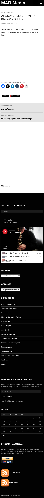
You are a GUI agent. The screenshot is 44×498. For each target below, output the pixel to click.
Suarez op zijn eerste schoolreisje (22, 117)
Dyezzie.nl (5, 313)
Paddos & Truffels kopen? (10, 343)
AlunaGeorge (22, 107)
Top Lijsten (5, 360)
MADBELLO (14, 23)
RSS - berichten (10, 473)
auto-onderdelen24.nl (9, 304)
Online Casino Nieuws (9, 338)
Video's (10, 12)
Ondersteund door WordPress (10, 495)
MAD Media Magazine (17, 2)
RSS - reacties (10, 482)
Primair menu (41, 3)
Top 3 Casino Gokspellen (10, 356)
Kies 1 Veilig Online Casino (11, 317)
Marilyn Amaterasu (8, 334)
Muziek (4, 12)
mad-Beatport (6, 326)
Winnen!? (4, 364)
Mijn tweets (5, 186)
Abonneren (7, 396)
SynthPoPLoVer (7, 351)
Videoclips (15, 96)
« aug (3, 435)
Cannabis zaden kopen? (9, 308)
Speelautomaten (7, 347)
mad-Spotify (5, 330)
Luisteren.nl (5, 321)
